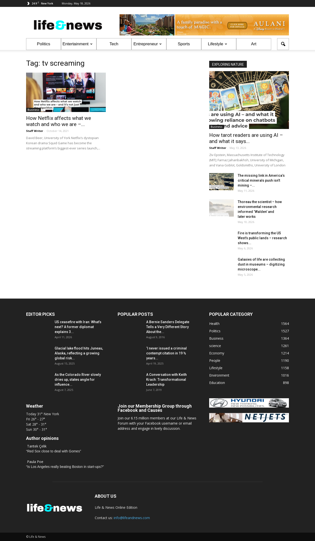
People (214, 360)
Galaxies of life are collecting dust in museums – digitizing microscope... (261, 264)
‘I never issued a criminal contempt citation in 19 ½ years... (166, 353)
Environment (219, 375)
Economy (216, 353)
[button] (283, 44)
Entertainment (78, 44)
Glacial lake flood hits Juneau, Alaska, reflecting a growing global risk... (79, 353)
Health (214, 323)
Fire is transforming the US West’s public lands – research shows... (262, 238)
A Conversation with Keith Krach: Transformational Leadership (166, 379)
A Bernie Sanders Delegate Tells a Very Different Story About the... (167, 327)
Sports (184, 44)
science (215, 345)
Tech (114, 44)
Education (217, 382)
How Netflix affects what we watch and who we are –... (58, 121)
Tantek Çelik (37, 446)
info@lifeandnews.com (132, 517)
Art (253, 44)
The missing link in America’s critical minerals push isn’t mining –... (261, 180)
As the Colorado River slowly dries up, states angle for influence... (78, 379)
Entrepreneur (147, 44)
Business (33, 109)
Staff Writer (34, 131)
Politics (43, 44)
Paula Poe (35, 461)
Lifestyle (217, 44)
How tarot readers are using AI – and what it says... (246, 138)
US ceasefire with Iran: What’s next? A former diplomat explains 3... (78, 327)
